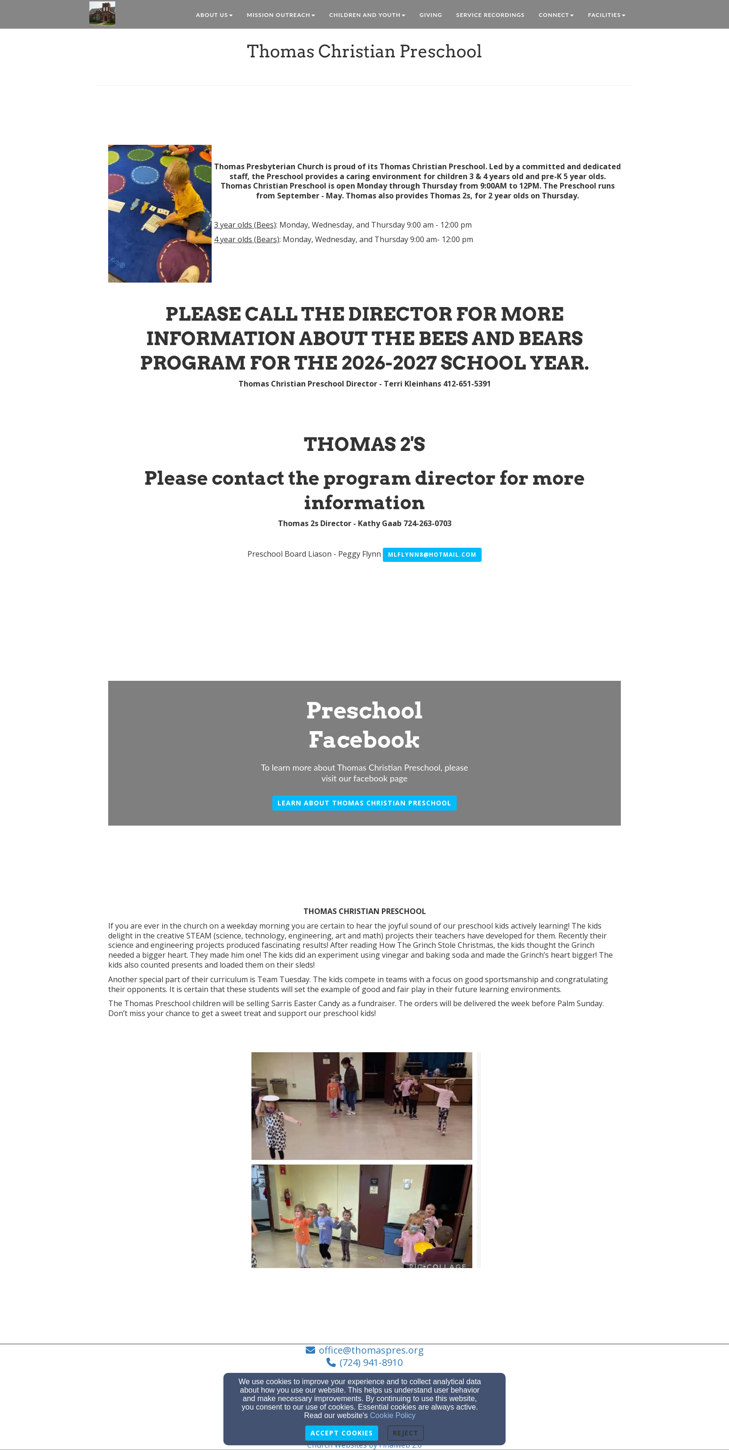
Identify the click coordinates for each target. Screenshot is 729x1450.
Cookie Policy (393, 1415)
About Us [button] (214, 14)
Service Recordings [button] (490, 14)
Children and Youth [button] (367, 14)
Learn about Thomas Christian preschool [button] (364, 802)
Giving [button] (431, 14)
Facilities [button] (607, 14)
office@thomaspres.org (371, 1350)
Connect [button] (556, 14)
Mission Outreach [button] (281, 14)
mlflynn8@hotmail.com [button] (432, 555)
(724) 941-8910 (371, 1362)
